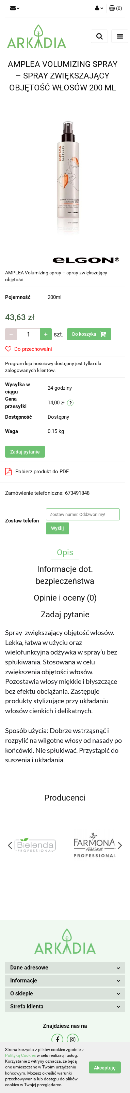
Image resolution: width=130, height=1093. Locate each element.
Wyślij (57, 528)
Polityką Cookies (20, 1055)
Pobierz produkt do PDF (37, 471)
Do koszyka (89, 334)
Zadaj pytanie (25, 452)
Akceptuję (105, 1067)
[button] (115, 8)
